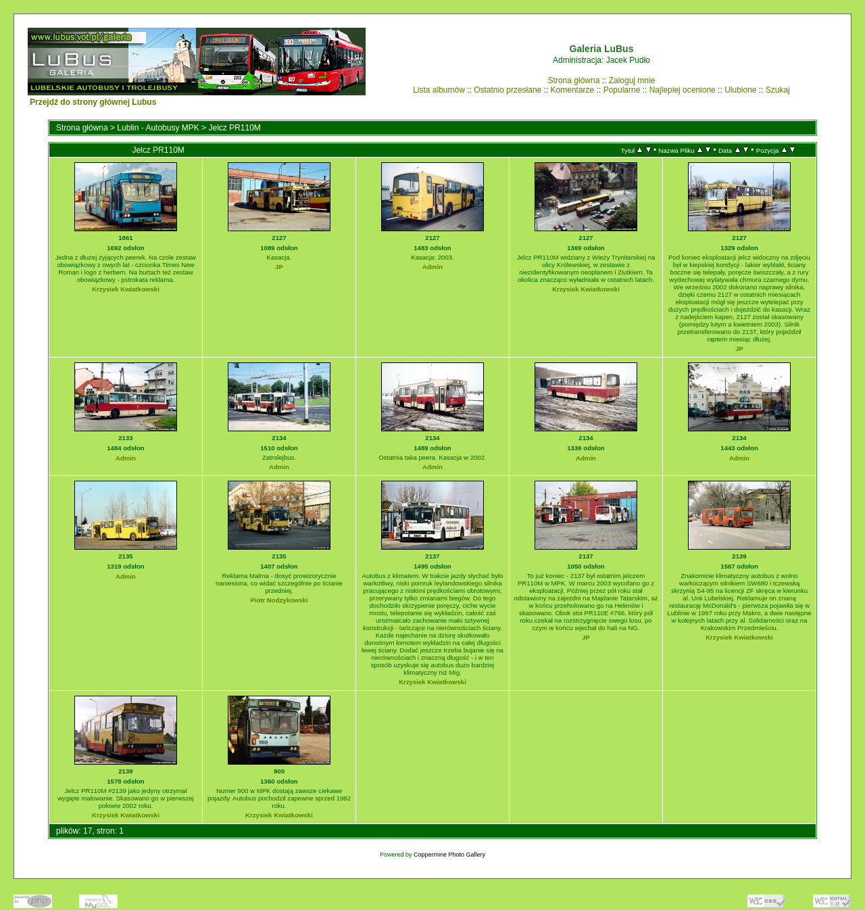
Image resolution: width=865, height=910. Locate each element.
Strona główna (574, 80)
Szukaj (778, 90)
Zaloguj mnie (632, 80)
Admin (432, 266)
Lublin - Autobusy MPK (158, 128)
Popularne (622, 90)
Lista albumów (439, 90)
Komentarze (573, 90)
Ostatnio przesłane (507, 90)
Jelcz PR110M (234, 128)
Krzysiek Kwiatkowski (125, 289)
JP (279, 266)
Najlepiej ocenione (682, 90)
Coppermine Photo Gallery (449, 854)
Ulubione (740, 90)
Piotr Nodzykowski (278, 600)
